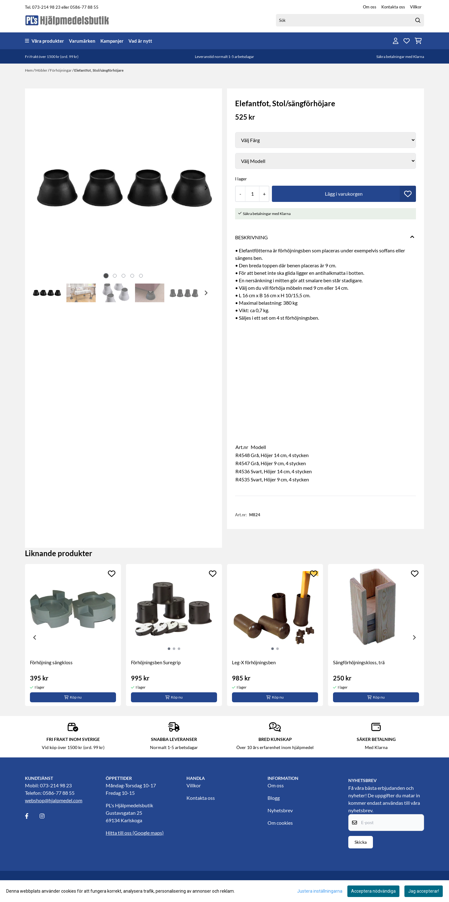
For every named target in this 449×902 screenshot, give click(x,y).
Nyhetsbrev (280, 810)
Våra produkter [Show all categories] (44, 41)
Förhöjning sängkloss (51, 662)
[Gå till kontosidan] (395, 40)
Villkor (416, 6)
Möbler (41, 70)
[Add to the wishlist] (111, 573)
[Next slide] (206, 188)
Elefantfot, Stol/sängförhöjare (98, 70)
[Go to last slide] (41, 293)
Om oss (369, 6)
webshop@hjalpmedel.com (53, 800)
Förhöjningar (61, 70)
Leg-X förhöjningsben (254, 662)
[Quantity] (252, 193)
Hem (29, 70)
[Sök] (350, 20)
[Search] (418, 20)
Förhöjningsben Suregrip (156, 662)
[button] (408, 194)
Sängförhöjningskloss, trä (359, 662)
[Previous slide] (41, 188)
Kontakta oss (393, 6)
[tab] (106, 275)
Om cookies (280, 823)
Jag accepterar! (423, 891)
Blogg (274, 798)
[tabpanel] (73, 635)
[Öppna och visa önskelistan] (406, 40)
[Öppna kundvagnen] (418, 40)
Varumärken (82, 41)
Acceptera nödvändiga (373, 891)
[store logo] (67, 20)
